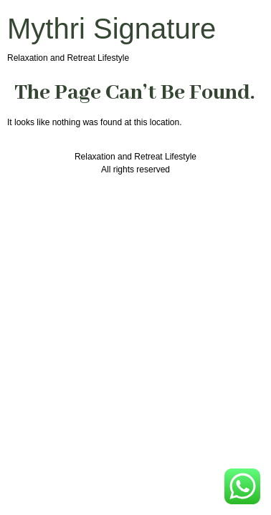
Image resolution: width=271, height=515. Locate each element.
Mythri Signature (111, 28)
